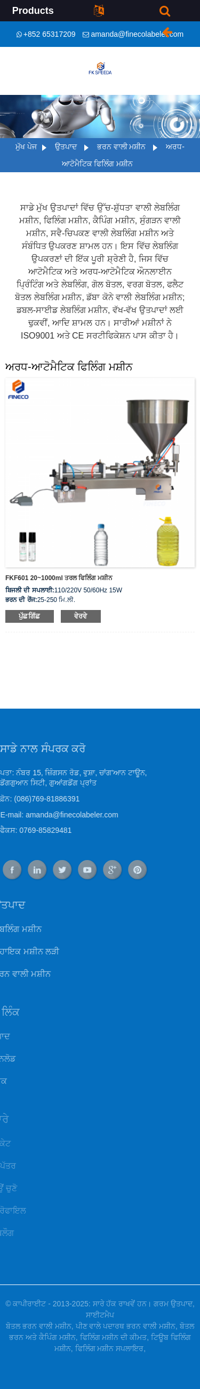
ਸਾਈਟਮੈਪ (100, 1315)
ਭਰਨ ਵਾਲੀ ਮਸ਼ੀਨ (121, 146)
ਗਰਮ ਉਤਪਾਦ (173, 1303)
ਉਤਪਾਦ (66, 146)
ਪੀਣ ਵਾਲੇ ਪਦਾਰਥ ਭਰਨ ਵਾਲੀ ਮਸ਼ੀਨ (125, 1326)
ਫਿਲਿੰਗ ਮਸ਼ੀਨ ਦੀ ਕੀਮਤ (113, 1337)
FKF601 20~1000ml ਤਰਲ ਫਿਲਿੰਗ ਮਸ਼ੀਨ (59, 578)
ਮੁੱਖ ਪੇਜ (26, 146)
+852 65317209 (49, 34)
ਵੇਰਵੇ (80, 616)
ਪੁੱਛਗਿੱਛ (30, 616)
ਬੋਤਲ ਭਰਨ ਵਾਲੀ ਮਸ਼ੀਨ (38, 1326)
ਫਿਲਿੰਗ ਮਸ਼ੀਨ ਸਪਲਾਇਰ (109, 1348)
